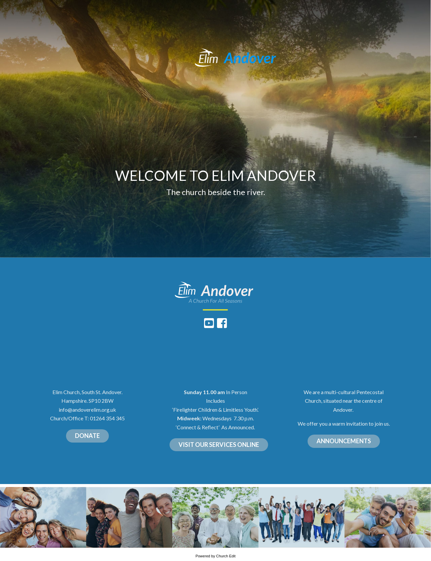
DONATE (87, 435)
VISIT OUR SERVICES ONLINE (219, 444)
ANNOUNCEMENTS (344, 441)
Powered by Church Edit (215, 556)
